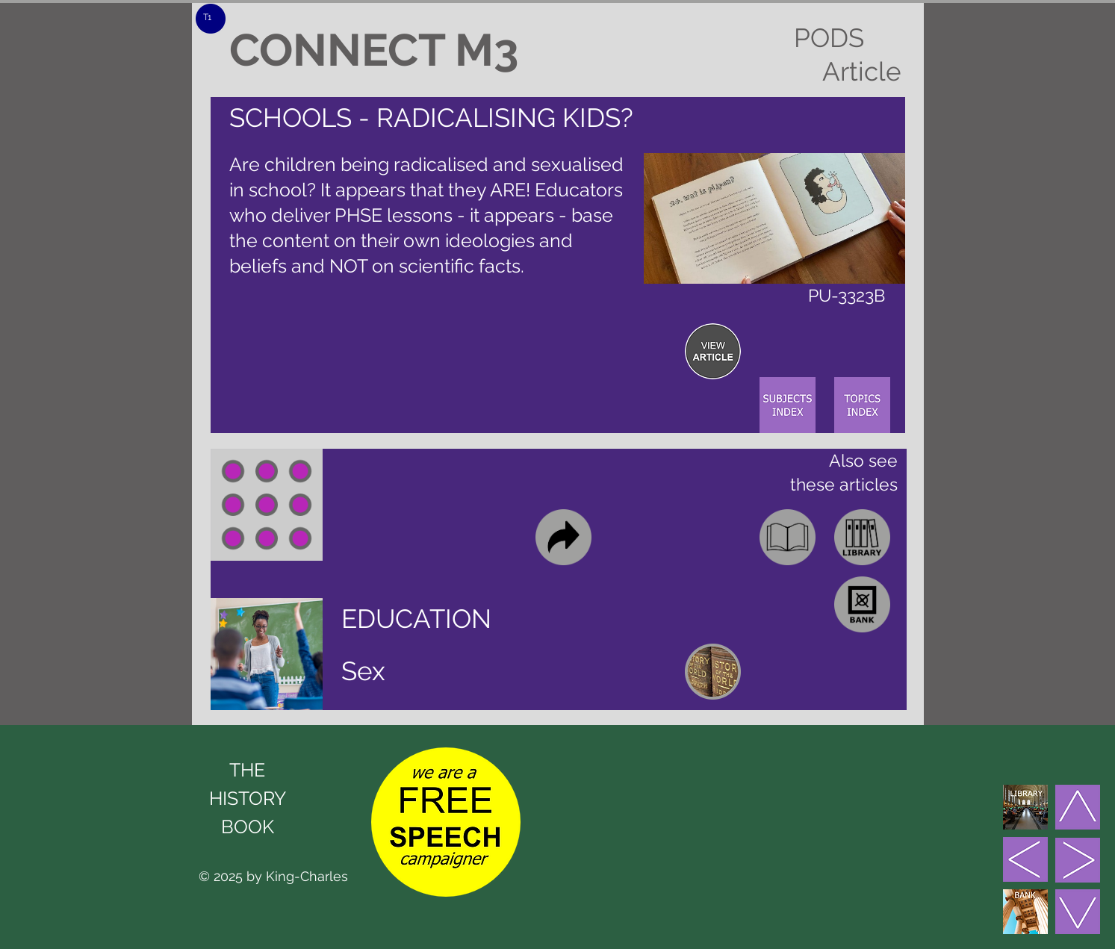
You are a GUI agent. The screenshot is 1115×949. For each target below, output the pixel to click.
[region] (713, 351)
